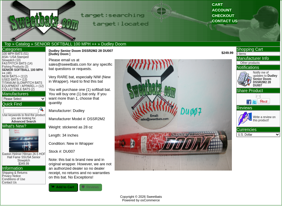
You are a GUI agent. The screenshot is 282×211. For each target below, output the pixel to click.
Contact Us (9, 182)
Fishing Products (13, 66)
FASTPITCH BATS (14, 63)
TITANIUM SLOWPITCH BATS (22, 82)
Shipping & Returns (14, 172)
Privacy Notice (11, 176)
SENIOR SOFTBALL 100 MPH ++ (65, 44)
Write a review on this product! (264, 118)
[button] (217, 5)
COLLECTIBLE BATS (16, 89)
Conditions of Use (13, 179)
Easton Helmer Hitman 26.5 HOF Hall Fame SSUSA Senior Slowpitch (23, 157)
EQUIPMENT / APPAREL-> (20, 86)
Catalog (23, 44)
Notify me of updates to (265, 79)
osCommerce (150, 200)
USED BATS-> (11, 79)
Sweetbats (154, 196)
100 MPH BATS (12, 53)
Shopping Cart (250, 49)
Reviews (244, 108)
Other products (250, 62)
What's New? (14, 126)
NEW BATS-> (11, 76)
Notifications (248, 67)
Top (7, 44)
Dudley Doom (113, 44)
